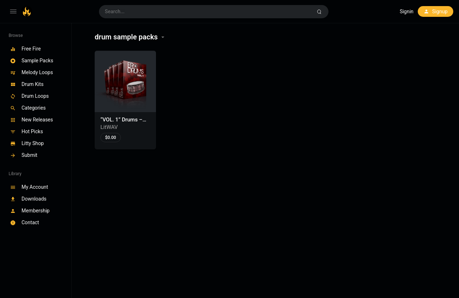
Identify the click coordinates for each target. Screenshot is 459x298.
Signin (406, 11)
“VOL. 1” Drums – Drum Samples (121, 123)
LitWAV (109, 127)
